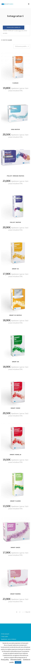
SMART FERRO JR (15, 454)
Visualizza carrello (13, 27)
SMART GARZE (15, 547)
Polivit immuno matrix (15, 176)
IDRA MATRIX (15, 129)
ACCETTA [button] (18, 662)
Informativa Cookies (15, 659)
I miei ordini (4, 636)
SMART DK (15, 361)
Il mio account (5, 634)
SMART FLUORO (15, 501)
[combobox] (21, 46)
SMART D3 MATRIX (15, 315)
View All (27, 612)
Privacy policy (5, 659)
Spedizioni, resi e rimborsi (8, 639)
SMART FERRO (15, 408)
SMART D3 (15, 268)
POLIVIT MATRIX (15, 222)
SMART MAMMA (15, 594)
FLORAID (15, 83)
